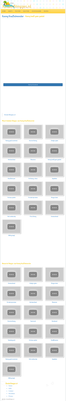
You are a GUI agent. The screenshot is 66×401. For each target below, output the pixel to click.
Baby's (10, 11)
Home (4, 11)
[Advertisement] (33, 32)
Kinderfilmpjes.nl (9, 115)
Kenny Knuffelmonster (13, 16)
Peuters (17, 11)
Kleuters (26, 11)
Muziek (46, 11)
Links (10, 388)
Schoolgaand (36, 11)
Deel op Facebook (33, 84)
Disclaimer (12, 393)
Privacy (11, 396)
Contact (11, 391)
